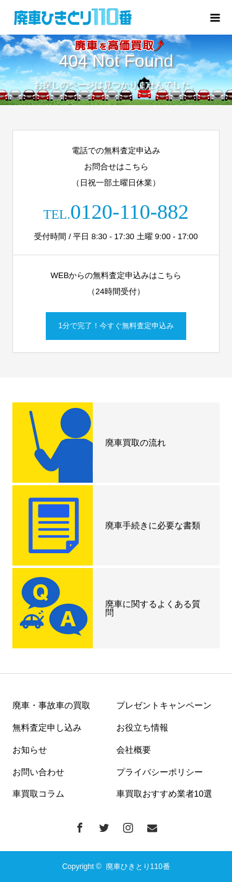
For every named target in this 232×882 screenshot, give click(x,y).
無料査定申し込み (47, 727)
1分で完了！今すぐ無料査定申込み (116, 325)
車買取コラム (38, 794)
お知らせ (29, 750)
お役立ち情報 (142, 727)
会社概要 (133, 750)
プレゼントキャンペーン (164, 705)
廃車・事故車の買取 (51, 705)
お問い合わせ (38, 772)
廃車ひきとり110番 (138, 866)
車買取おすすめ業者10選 (164, 794)
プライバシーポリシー (159, 772)
